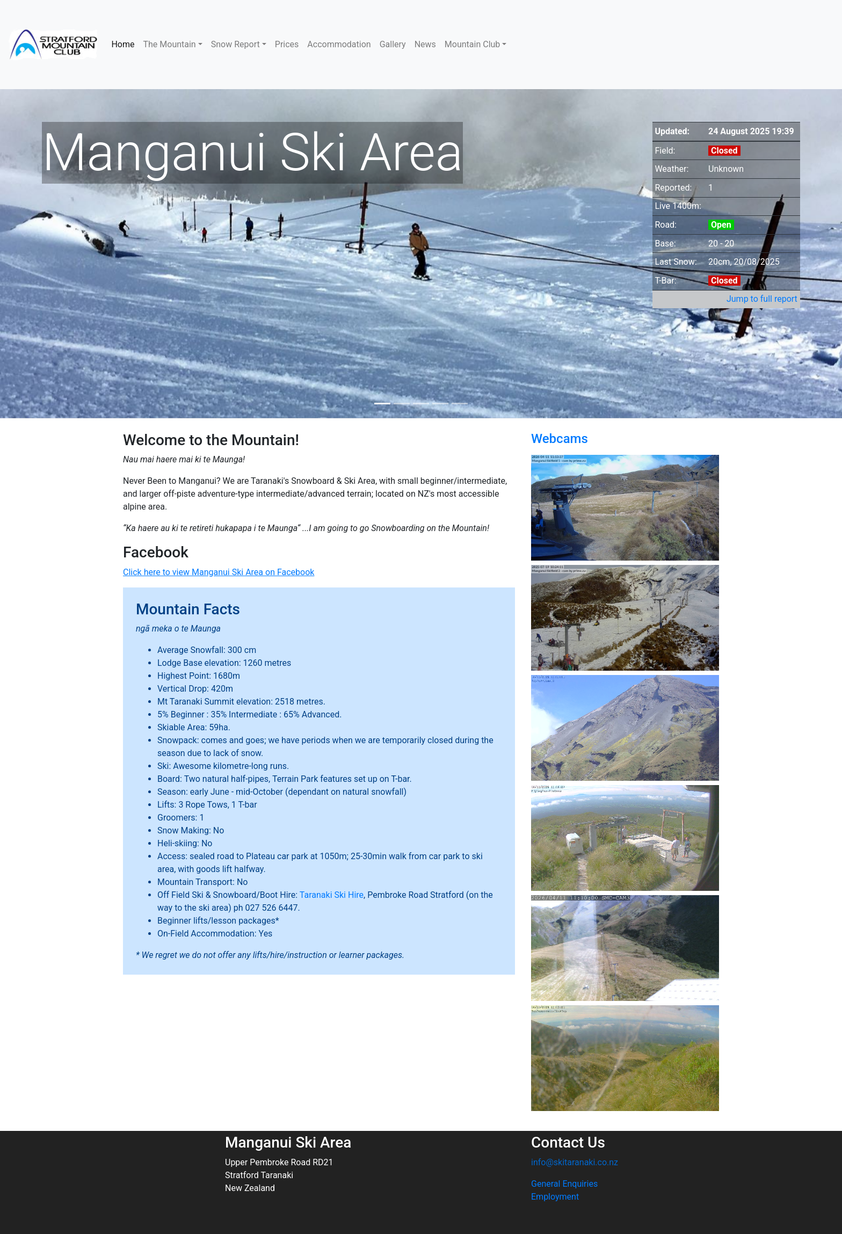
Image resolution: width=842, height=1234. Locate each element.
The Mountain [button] (169, 44)
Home (122, 44)
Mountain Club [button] (472, 44)
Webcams (559, 438)
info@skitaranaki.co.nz (574, 1162)
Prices (287, 44)
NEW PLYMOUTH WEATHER (726, 44)
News (425, 44)
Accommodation (339, 44)
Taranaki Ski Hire (332, 895)
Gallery (393, 44)
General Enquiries (564, 1184)
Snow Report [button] (235, 44)
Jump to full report (762, 299)
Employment (555, 1197)
